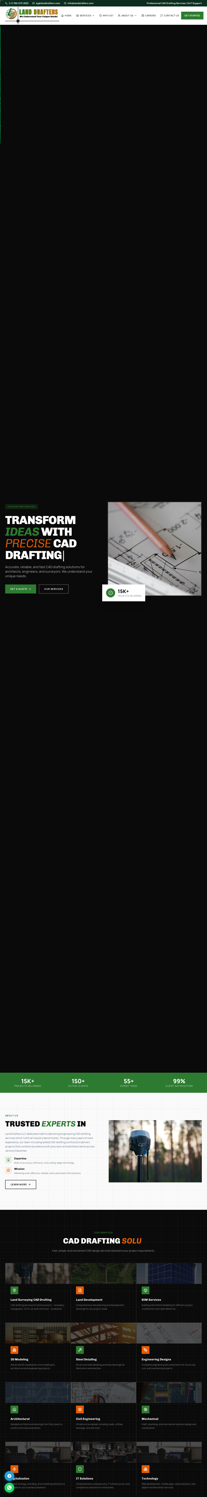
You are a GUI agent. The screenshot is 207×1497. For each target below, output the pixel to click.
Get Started (192, 15)
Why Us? (106, 15)
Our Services (53, 588)
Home (66, 15)
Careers (149, 15)
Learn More (16, 1184)
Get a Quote (20, 588)
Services (85, 15)
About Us (127, 15)
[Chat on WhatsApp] (9, 1487)
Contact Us (169, 15)
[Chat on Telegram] (9, 1476)
